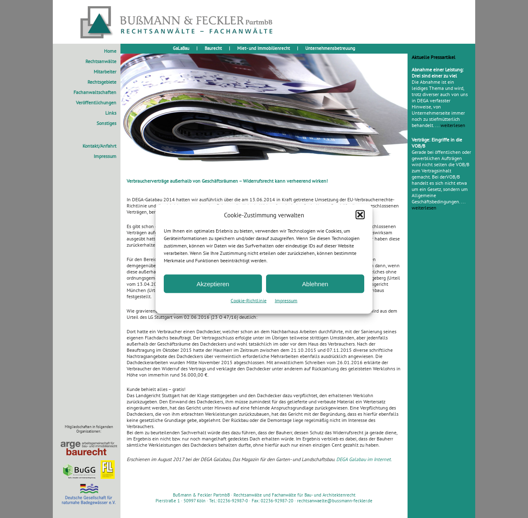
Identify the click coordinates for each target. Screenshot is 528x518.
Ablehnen (315, 283)
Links (110, 113)
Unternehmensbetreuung (330, 48)
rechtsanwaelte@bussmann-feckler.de (334, 501)
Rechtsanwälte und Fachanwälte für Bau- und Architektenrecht (294, 495)
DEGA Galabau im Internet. (364, 459)
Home (110, 51)
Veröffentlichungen (96, 102)
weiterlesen (453, 125)
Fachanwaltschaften (94, 92)
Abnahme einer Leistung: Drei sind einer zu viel (438, 72)
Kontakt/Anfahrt (99, 146)
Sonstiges (106, 123)
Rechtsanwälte (100, 61)
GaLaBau (181, 48)
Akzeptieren (212, 283)
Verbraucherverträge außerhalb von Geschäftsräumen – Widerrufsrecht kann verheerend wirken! (227, 181)
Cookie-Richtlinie (248, 300)
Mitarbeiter (105, 71)
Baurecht (213, 48)
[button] (360, 215)
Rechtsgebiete (101, 82)
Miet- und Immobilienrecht (263, 48)
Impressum (286, 300)
